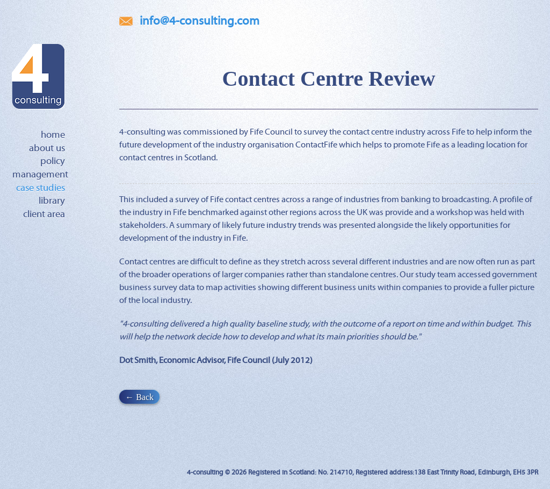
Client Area (44, 214)
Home (53, 135)
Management (40, 174)
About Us (47, 148)
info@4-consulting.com (199, 21)
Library (52, 201)
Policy (52, 161)
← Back (139, 396)
